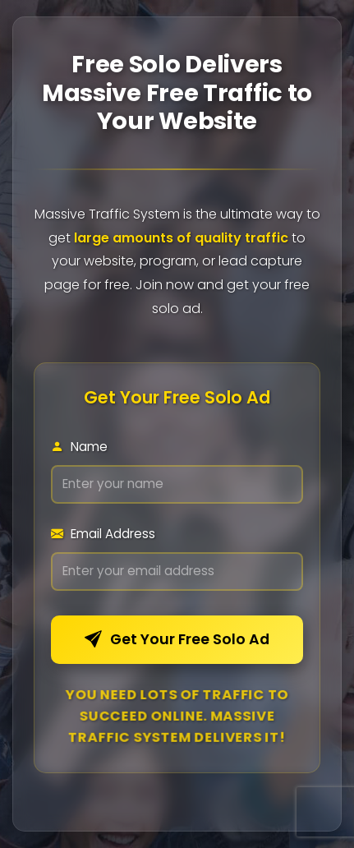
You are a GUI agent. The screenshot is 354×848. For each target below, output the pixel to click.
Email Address (103, 533)
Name (79, 446)
